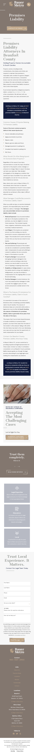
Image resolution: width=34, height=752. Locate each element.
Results (17, 679)
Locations (17, 676)
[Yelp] (20, 734)
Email (5, 598)
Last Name (6, 587)
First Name (6, 582)
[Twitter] (17, 734)
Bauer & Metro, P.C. (18, 92)
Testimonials (16, 683)
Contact (17, 686)
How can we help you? (10, 615)
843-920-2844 (17, 660)
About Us (17, 670)
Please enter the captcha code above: (14, 610)
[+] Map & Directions (17, 701)
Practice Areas (17, 673)
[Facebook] (14, 734)
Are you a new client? (9, 603)
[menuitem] (13, 751)
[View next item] (19, 466)
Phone (5, 593)
